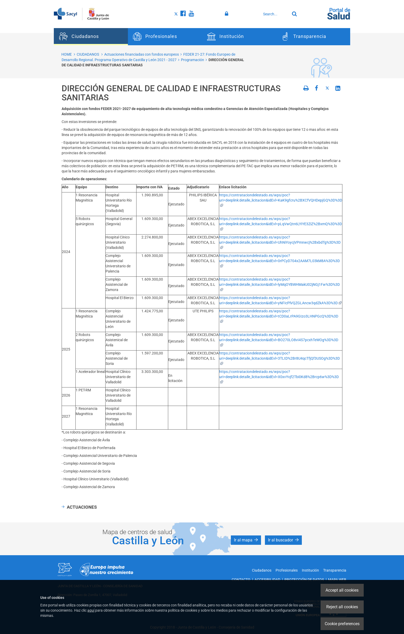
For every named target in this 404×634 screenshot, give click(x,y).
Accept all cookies (342, 590)
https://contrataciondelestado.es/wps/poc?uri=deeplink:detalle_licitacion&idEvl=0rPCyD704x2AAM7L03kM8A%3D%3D (279, 260)
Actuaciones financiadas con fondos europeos (141, 54)
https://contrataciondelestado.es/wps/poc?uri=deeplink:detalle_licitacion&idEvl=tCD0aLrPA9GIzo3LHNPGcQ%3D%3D (278, 316)
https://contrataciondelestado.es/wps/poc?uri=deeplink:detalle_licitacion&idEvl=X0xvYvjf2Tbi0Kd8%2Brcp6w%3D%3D (279, 376)
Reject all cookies (342, 606)
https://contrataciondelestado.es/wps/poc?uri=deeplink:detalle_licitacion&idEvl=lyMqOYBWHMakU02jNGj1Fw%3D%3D (279, 284)
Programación (192, 60)
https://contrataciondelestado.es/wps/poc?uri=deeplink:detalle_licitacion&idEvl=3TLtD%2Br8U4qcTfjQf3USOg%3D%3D (279, 358)
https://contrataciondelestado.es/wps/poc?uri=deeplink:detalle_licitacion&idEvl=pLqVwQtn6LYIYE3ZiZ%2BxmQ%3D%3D (280, 223)
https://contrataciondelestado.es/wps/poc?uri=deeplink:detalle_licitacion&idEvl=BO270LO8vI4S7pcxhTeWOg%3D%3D (278, 339)
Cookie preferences (342, 623)
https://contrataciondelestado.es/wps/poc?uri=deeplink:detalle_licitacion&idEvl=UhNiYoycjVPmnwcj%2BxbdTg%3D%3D (280, 242)
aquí (90, 610)
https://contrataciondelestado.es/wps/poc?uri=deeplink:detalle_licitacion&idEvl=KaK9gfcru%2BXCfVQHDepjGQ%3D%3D (280, 200)
